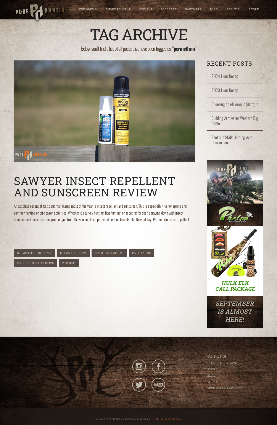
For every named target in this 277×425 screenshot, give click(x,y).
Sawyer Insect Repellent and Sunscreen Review (95, 186)
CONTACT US (217, 356)
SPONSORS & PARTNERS (225, 388)
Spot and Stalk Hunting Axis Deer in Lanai (231, 140)
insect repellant (141, 253)
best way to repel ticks (73, 253)
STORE (212, 369)
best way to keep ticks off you (34, 253)
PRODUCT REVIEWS (222, 363)
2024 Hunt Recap (224, 76)
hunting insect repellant (109, 253)
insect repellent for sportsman (35, 263)
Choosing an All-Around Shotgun (234, 104)
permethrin (68, 263)
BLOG (211, 375)
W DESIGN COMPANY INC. (167, 418)
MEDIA (212, 382)
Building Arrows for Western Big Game (234, 120)
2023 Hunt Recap (224, 90)
